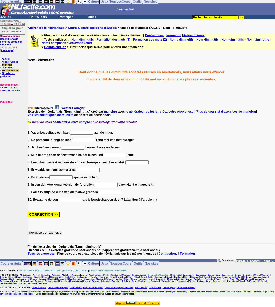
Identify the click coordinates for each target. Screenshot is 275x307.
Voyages (32, 283)
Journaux (4, 279)
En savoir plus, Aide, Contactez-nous (60, 292)
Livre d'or (7, 67)
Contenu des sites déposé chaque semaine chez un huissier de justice (221, 292)
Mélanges (109, 279)
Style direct (144, 281)
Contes (238, 275)
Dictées (37, 277)
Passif (218, 279)
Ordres (189, 279)
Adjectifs (46, 275)
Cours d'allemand (95, 288)
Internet (248, 277)
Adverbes (56, 275)
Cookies (11, 294)
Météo (126, 279)
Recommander (10, 70)
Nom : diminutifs (182, 39)
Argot (91, 275)
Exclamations (83, 277)
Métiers (119, 279)
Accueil (5, 17)
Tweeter (65, 108)
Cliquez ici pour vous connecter (12, 29)
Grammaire (160, 277)
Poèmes (15, 281)
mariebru (110, 111)
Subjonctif (155, 281)
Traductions (232, 281)
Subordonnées (168, 281)
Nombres (143, 279)
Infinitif (239, 277)
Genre (143, 277)
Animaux (76, 275)
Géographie (196, 277)
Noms (151, 279)
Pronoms (39, 281)
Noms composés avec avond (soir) (66, 43)
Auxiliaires (116, 275)
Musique (100, 279)
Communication (139, 275)
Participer (66, 17)
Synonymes (182, 281)
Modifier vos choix (24, 294)
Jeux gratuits (9, 87)
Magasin (42, 279)
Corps (257, 275)
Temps (192, 281)
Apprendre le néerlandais (46, 27)
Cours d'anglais (39, 288)
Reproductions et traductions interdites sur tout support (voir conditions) (154, 292)
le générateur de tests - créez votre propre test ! (160, 111)
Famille (94, 277)
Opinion (181, 279)
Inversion (257, 277)
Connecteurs (227, 275)
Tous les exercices (41, 253)
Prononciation (51, 281)
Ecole (67, 277)
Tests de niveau (204, 281)
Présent (86, 281)
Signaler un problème (7, 75)
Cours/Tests (38, 17)
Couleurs (265, 275)
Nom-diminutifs (82, 39)
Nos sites (151, 263)
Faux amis (103, 277)
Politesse (247, 279)
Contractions (154, 35)
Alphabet (66, 275)
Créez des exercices (186, 288)
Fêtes (136, 277)
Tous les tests (219, 281)
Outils (138, 263)
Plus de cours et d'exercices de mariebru (226, 111)
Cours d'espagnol (78, 288)
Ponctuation (258, 279)
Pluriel (239, 279)
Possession (5, 281)
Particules (209, 279)
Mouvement (89, 279)
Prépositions (76, 281)
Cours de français (113, 288)
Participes (198, 279)
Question (116, 281)
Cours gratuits (11, 263)
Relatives (126, 281)
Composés (176, 275)
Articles (99, 275)
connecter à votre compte (71, 122)
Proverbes (64, 281)
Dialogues (27, 277)
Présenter (96, 281)
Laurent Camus (34, 292)
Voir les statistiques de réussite (50, 115)
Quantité (106, 281)
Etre (73, 277)
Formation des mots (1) (113, 39)
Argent (84, 275)
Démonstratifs (56, 277)
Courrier (3, 277)
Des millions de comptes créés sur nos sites (11, 40)
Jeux (104, 263)
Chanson (126, 275)
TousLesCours (121, 263)
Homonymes (216, 277)
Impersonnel (229, 277)
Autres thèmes (193, 35)
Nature (134, 279)
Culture (93, 263)
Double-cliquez (55, 47)
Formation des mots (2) (150, 39)
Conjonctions (214, 275)
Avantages (7, 50)
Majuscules (61, 279)
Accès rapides (9, 61)
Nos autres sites (11, 90)
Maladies (72, 279)
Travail (242, 281)
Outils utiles (127, 288)
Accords (36, 275)
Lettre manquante (18, 279)
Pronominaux (27, 281)
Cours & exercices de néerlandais (92, 27)
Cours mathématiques (58, 288)
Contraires (248, 275)
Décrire (45, 277)
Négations (171, 279)
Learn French (155, 288)
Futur (129, 277)
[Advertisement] (11, 122)
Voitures (22, 283)
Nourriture (160, 279)
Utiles (92, 17)
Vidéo (260, 281)
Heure (206, 277)
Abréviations (26, 275)
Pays (232, 279)
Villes (14, 283)
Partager (78, 108)
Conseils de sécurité (110, 292)
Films (112, 277)
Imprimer (7, 64)
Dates (18, 277)
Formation (173, 35)
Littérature (32, 279)
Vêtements (42, 283)
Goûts (150, 277)
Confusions (201, 275)
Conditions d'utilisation (88, 292)
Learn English (169, 288)
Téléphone (251, 281)
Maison (51, 279)
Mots (80, 279)
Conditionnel (188, 275)
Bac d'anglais (141, 288)
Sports (135, 281)
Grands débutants (174, 277)
